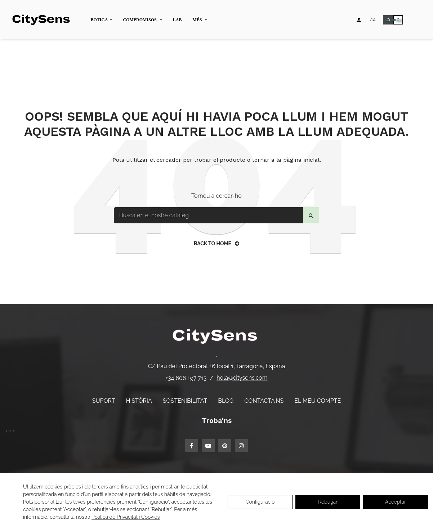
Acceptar (395, 502)
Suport (103, 400)
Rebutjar (328, 502)
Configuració (260, 502)
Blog (225, 400)
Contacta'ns (264, 400)
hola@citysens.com (241, 377)
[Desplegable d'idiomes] (373, 20)
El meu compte (317, 400)
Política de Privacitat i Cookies (125, 517)
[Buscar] (216, 215)
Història (139, 400)
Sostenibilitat (185, 400)
